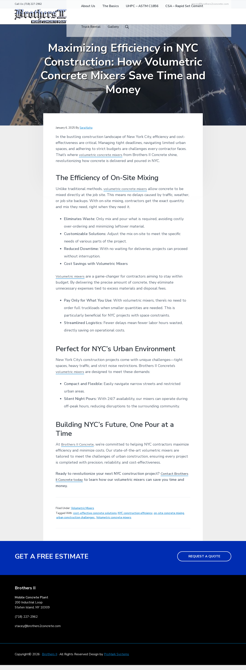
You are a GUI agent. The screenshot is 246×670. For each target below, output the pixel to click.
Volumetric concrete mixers (113, 522)
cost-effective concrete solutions (95, 518)
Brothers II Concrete (78, 449)
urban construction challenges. (75, 522)
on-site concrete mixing (169, 518)
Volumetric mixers (71, 281)
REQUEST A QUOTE (204, 561)
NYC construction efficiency (135, 518)
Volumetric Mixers (82, 513)
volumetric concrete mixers (102, 159)
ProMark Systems (116, 659)
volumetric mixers (71, 376)
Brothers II (49, 659)
